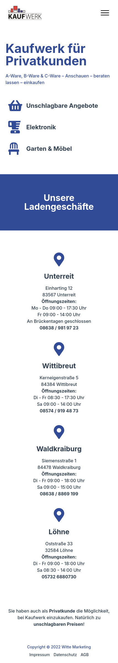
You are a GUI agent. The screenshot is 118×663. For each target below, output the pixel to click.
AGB (85, 654)
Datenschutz (65, 654)
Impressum (39, 654)
